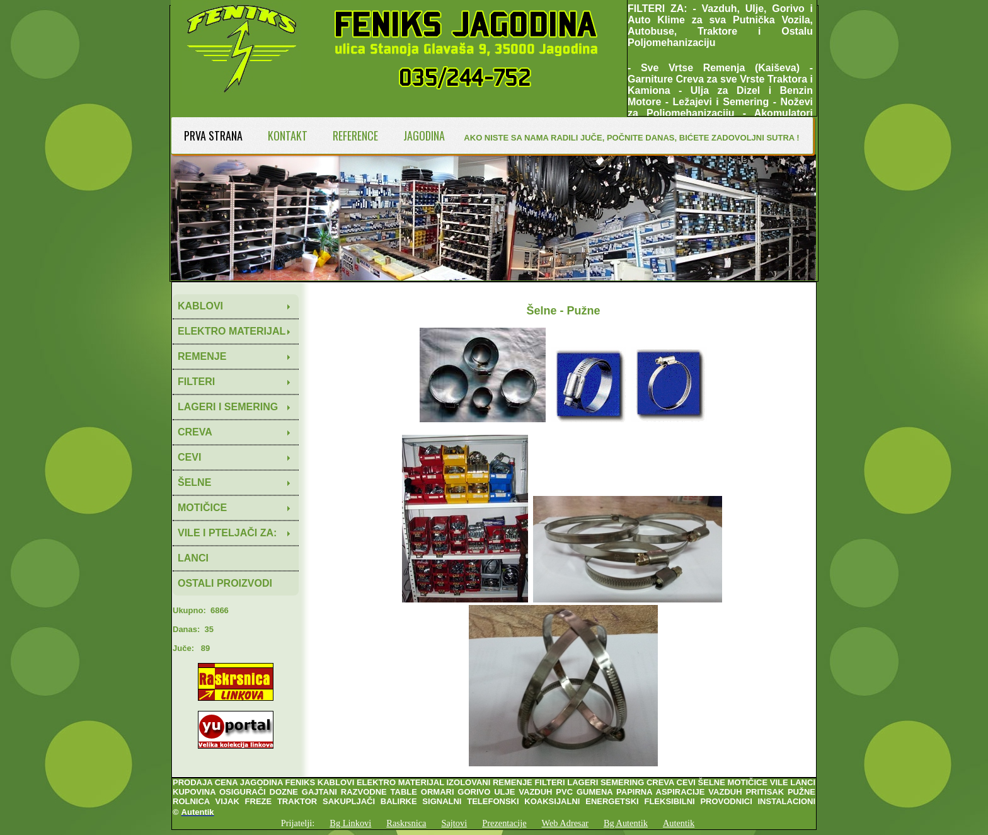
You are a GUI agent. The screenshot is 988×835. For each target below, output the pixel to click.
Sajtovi (454, 823)
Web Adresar (565, 823)
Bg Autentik (626, 823)
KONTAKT (287, 135)
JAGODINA (424, 135)
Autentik (678, 823)
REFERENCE (355, 135)
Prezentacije (504, 823)
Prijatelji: (298, 823)
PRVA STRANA (213, 135)
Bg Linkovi (350, 823)
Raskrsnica (406, 823)
